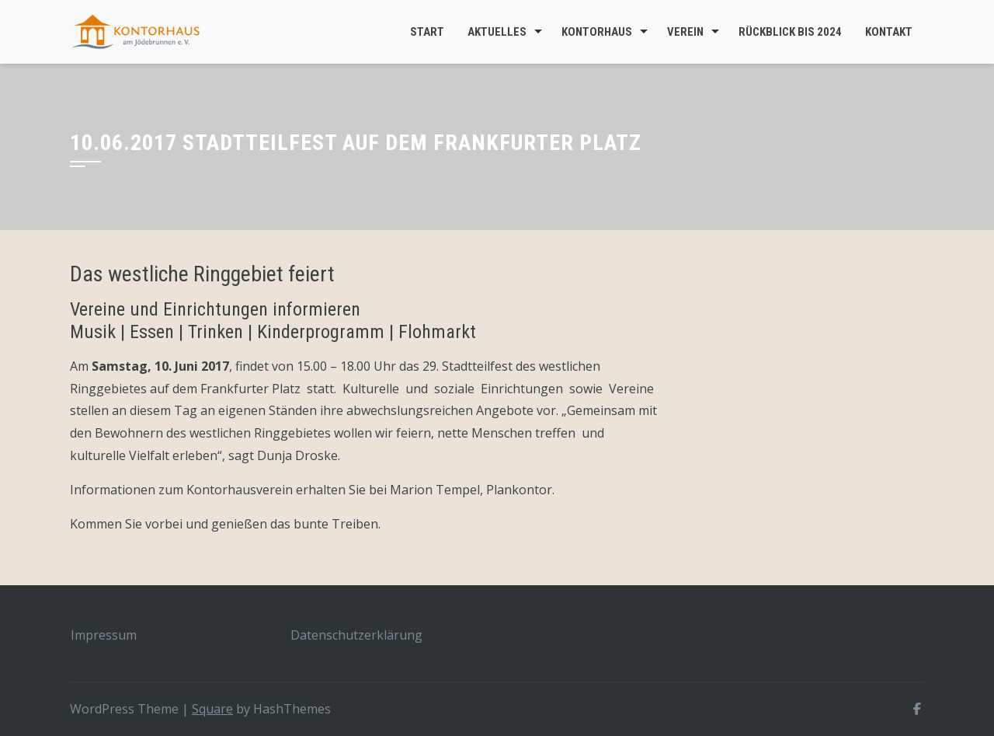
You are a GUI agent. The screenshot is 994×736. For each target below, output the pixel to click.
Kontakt (888, 32)
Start (427, 32)
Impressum (104, 635)
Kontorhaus (596, 32)
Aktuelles (497, 32)
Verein (685, 32)
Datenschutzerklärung (356, 635)
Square (212, 708)
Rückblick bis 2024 (790, 32)
